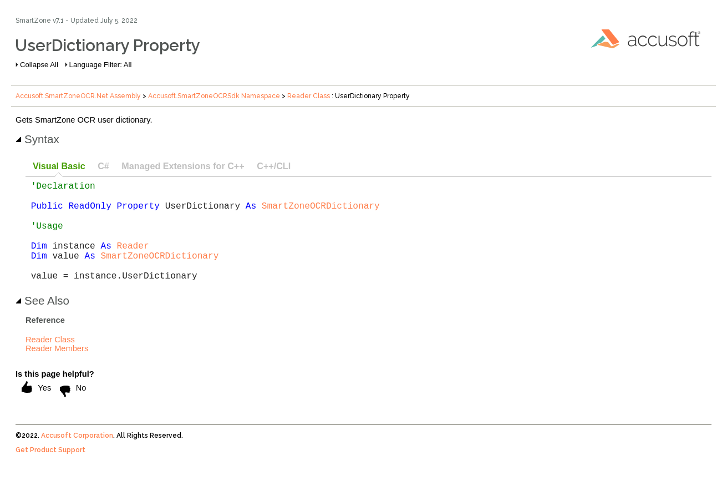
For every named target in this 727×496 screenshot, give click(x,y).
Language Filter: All (100, 64)
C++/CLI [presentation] (274, 166)
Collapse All (39, 64)
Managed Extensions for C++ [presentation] (182, 166)
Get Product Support (50, 472)
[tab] (58, 167)
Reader (133, 261)
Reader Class (308, 96)
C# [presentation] (103, 166)
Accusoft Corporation (77, 458)
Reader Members (57, 370)
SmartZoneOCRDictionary (321, 212)
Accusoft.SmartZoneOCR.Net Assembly (78, 96)
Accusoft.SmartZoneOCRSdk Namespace (214, 96)
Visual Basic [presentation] (59, 166)
